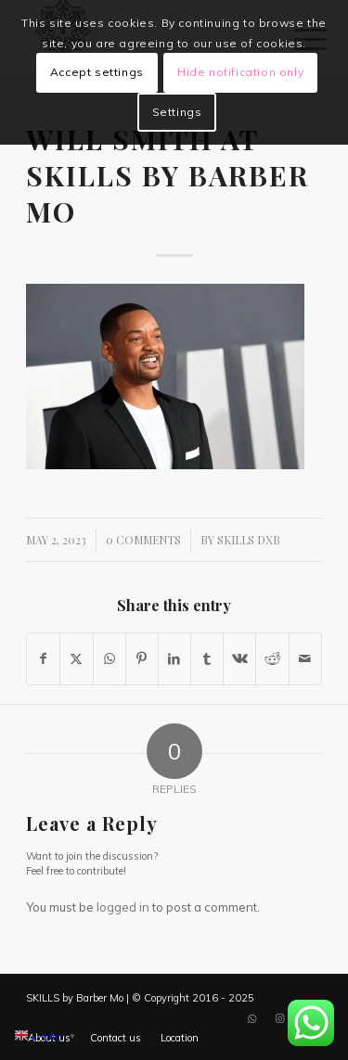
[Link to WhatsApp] (252, 1018)
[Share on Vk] (239, 658)
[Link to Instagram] (280, 1018)
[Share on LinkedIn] (174, 658)
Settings (177, 112)
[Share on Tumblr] (207, 658)
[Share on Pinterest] (142, 658)
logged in (123, 907)
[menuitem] (115, 1037)
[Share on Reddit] (272, 658)
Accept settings (97, 72)
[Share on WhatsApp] (109, 658)
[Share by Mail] (305, 658)
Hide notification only (240, 72)
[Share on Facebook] (43, 658)
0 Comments (143, 539)
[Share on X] (76, 658)
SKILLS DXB (248, 539)
